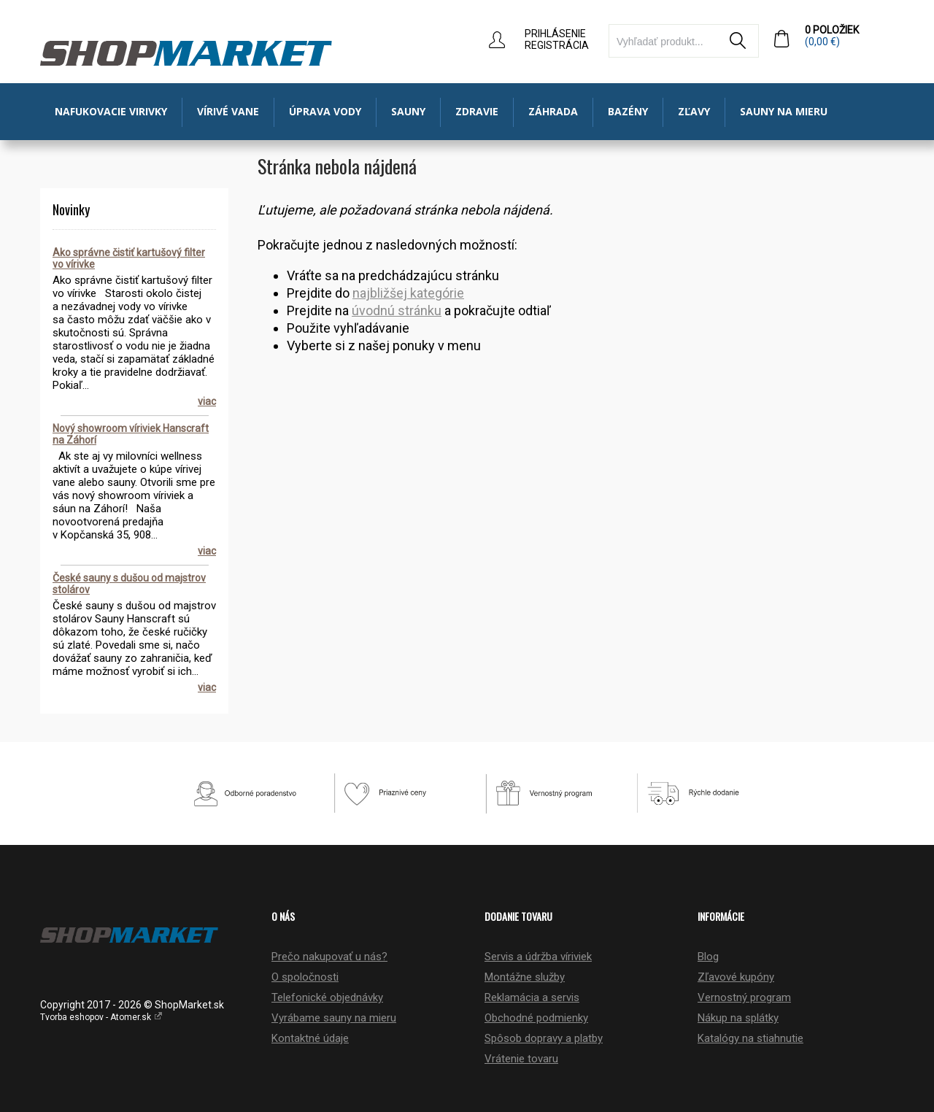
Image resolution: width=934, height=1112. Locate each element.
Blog (708, 956)
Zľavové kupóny (736, 977)
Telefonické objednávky (327, 997)
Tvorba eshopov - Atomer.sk (101, 1017)
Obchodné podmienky (536, 1017)
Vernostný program (744, 997)
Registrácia (557, 45)
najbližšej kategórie (408, 293)
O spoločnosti (305, 977)
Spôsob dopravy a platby (544, 1038)
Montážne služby (525, 977)
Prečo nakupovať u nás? (329, 956)
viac (207, 401)
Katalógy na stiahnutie (750, 1038)
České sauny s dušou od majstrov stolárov (129, 583)
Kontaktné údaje (310, 1038)
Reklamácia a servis (532, 997)
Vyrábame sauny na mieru (333, 1017)
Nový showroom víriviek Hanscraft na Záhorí (131, 434)
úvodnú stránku (396, 310)
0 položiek (849, 35)
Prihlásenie (555, 33)
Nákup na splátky (738, 1017)
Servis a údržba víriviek (538, 956)
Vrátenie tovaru (521, 1058)
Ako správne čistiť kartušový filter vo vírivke (129, 258)
